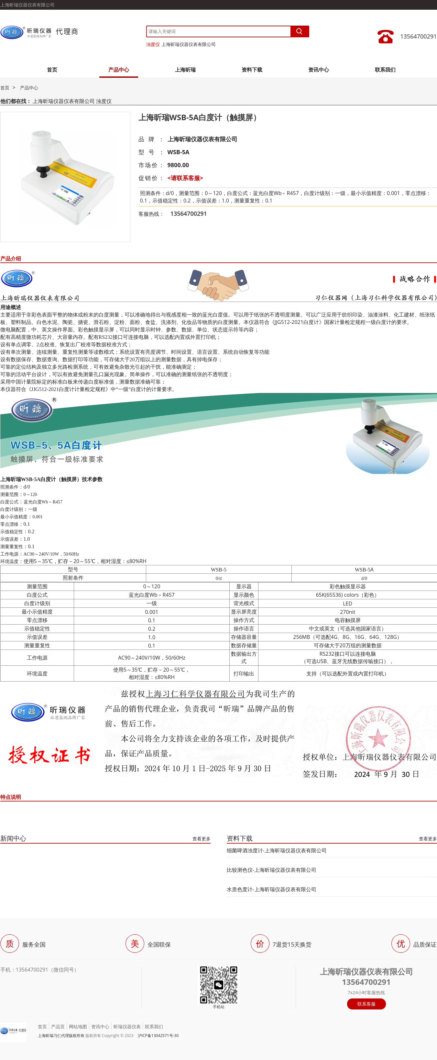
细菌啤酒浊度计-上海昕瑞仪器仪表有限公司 (277, 850)
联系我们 (385, 69)
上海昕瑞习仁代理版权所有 (61, 1035)
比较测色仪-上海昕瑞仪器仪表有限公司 (271, 869)
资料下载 (252, 69)
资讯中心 (318, 69)
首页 (52, 69)
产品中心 (118, 69)
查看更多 (201, 838)
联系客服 (366, 1004)
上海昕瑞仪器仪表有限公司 (188, 44)
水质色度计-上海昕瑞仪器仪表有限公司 (271, 889)
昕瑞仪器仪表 (127, 1026)
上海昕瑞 (185, 69)
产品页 (58, 1026)
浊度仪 (153, 44)
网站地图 (78, 1026)
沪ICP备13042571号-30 (158, 1035)
